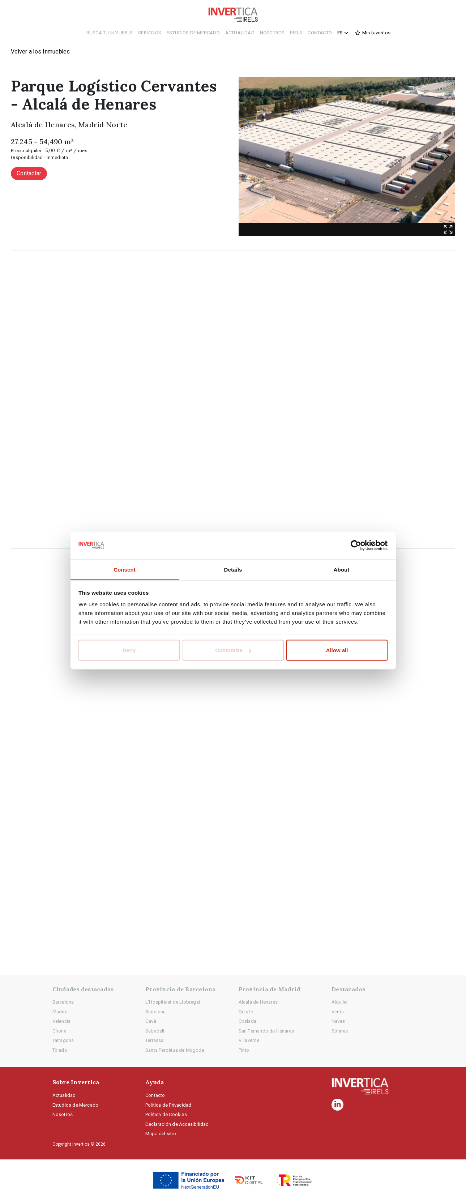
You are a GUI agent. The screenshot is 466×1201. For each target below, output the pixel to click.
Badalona (155, 1011)
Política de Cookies (166, 1114)
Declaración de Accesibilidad (177, 1124)
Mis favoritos (376, 32)
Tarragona (63, 1040)
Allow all (337, 650)
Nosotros (62, 1114)
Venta (338, 1011)
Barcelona (63, 1002)
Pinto (244, 1050)
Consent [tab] (125, 569)
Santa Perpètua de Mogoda (174, 1050)
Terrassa (154, 1040)
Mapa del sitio (160, 1133)
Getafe (246, 1011)
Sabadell (154, 1031)
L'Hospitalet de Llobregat (172, 1002)
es (343, 33)
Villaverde (249, 1040)
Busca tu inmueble (109, 32)
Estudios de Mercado (193, 32)
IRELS (296, 32)
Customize (233, 650)
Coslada (247, 1021)
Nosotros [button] (272, 32)
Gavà (150, 1021)
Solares (340, 1031)
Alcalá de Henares (258, 1002)
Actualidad (240, 32)
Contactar (29, 173)
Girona (59, 1031)
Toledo (59, 1050)
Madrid (60, 1011)
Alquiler (340, 1002)
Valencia (61, 1021)
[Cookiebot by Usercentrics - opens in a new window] (356, 545)
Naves (338, 1021)
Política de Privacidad (168, 1105)
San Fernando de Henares (266, 1031)
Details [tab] (233, 569)
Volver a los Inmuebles (41, 51)
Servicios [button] (149, 32)
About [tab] (342, 569)
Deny (129, 650)
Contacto (320, 32)
